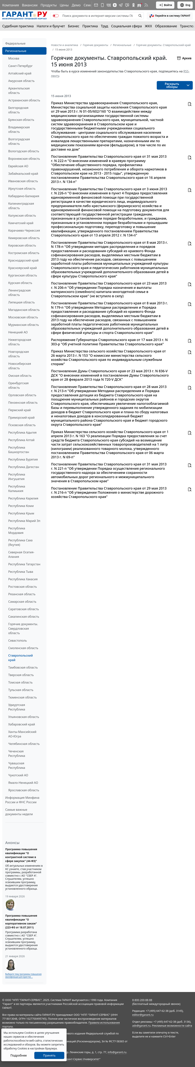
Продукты (48, 5)
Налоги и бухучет (51, 26)
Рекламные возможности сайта (172, 1025)
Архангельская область (19, 90)
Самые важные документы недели (19, 812)
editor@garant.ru (143, 1014)
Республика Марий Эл (24, 521)
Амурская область (21, 81)
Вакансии (30, 5)
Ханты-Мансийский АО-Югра (22, 734)
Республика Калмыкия (16, 488)
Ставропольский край (20, 657)
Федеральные (15, 43)
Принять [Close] (49, 1055)
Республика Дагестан (23, 467)
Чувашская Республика (16, 765)
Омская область (20, 376)
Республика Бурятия (23, 459)
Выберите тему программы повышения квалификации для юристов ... (23, 975)
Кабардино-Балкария (23, 196)
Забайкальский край (23, 174)
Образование (166, 26)
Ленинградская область (19, 292)
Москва (13, 58)
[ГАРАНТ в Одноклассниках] (133, 5)
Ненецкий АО (18, 332)
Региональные (15, 51)
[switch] (56, 15)
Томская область (20, 682)
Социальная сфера (126, 26)
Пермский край (19, 410)
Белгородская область (18, 110)
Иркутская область (22, 189)
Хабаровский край (21, 724)
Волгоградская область (19, 141)
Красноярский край (22, 268)
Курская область (20, 283)
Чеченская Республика (16, 753)
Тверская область (21, 675)
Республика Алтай (21, 440)
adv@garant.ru (141, 1025)
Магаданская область (24, 310)
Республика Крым (21, 513)
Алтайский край (19, 73)
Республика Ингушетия (16, 476)
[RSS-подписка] (146, 5)
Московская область (23, 317)
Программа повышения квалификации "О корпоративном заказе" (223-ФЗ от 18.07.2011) (21, 921)
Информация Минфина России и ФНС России (22, 800)
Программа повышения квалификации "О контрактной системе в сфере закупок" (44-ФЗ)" (21, 855)
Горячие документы (95, 45)
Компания (10, 5)
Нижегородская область (19, 342)
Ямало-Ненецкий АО (23, 783)
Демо (76, 5)
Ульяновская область (23, 717)
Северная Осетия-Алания (21, 554)
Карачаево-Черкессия (24, 230)
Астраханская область (24, 100)
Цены (64, 5)
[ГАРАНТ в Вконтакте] (108, 5)
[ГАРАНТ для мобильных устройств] (102, 5)
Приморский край (21, 417)
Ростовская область (22, 587)
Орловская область (22, 395)
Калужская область (22, 215)
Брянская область (21, 120)
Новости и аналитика (64, 45)
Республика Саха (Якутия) (20, 542)
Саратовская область (23, 609)
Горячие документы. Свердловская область (23, 628)
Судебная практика (18, 26)
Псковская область (22, 425)
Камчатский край (20, 223)
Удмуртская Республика (16, 707)
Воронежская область (24, 159)
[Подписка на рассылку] (96, 5)
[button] (170, 15)
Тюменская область (22, 697)
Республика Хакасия (23, 579)
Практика (90, 26)
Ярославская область (23, 790)
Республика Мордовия (16, 530)
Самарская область (22, 602)
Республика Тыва (20, 572)
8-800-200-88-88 (142, 1000)
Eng (185, 5)
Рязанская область (21, 594)
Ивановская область (23, 181)
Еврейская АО (18, 166)
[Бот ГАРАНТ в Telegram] (127, 5)
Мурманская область (23, 325)
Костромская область (23, 253)
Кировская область (22, 245)
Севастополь (17, 640)
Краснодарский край (23, 260)
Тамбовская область (23, 667)
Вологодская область (23, 151)
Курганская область (22, 275)
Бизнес (73, 26)
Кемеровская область (24, 238)
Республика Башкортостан (18, 449)
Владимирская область (19, 129)
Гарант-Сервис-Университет (81, 1059)
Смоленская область (23, 648)
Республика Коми (21, 506)
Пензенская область (23, 402)
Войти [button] (165, 5)
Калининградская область (21, 205)
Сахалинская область (23, 616)
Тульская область (20, 690)
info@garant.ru (117, 1052)
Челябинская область (24, 744)
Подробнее (18, 1055)
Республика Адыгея (22, 432)
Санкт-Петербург (20, 66)
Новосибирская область (19, 366)
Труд (104, 26)
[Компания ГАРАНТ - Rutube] (140, 5)
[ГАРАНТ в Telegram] (120, 5)
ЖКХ (148, 26)
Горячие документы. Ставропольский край (163, 45)
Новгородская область (18, 354)
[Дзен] (115, 5)
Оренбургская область (18, 385)
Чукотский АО (18, 775)
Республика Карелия (23, 498)
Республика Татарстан (24, 564)
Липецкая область (21, 302)
